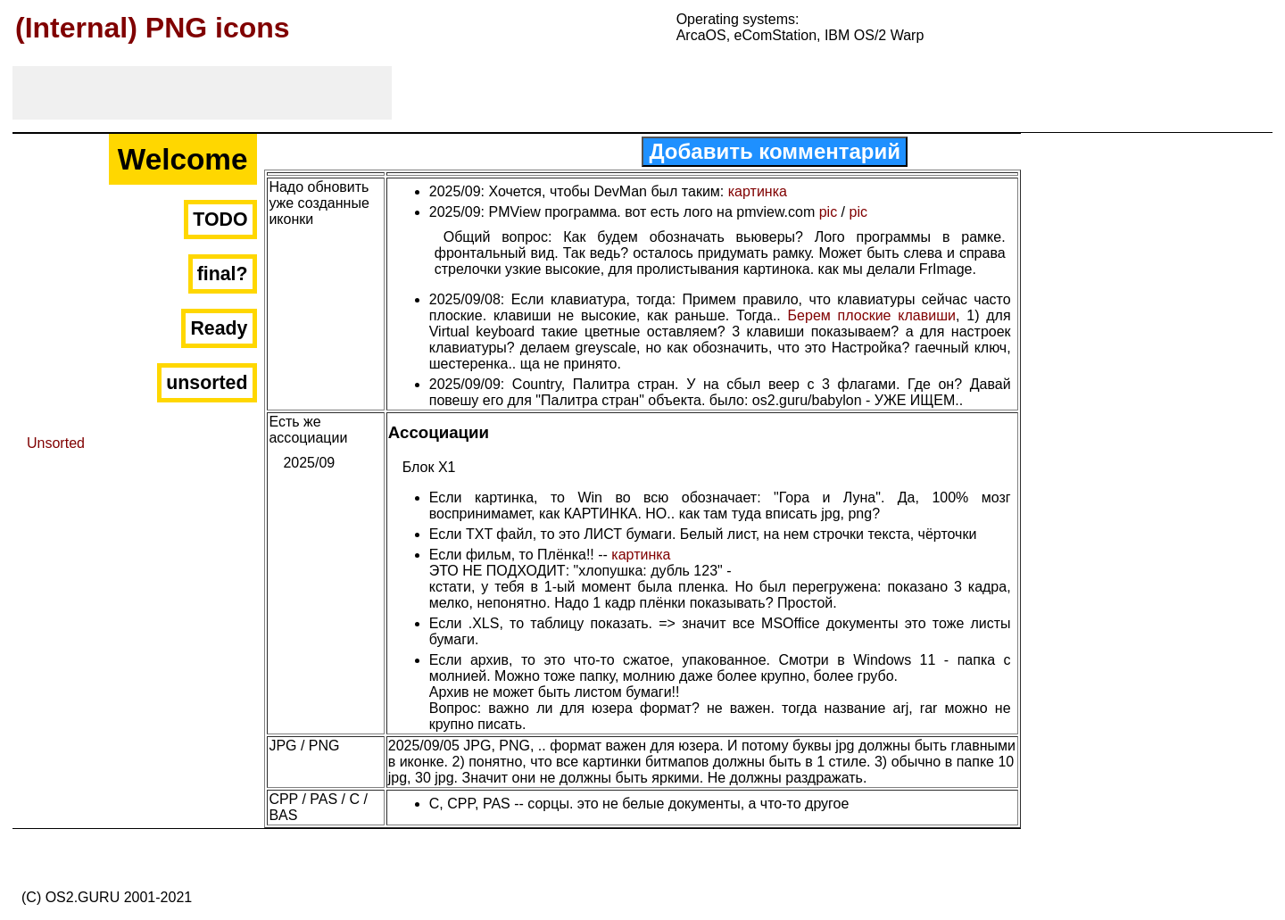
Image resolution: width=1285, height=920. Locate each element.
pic (828, 212)
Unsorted (56, 443)
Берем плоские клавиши (872, 315)
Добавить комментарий (774, 151)
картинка (757, 191)
